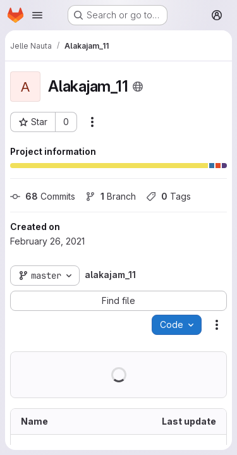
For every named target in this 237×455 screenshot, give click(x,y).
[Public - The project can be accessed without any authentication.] (138, 87)
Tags (168, 196)
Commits (42, 196)
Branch (110, 196)
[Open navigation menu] (37, 15)
